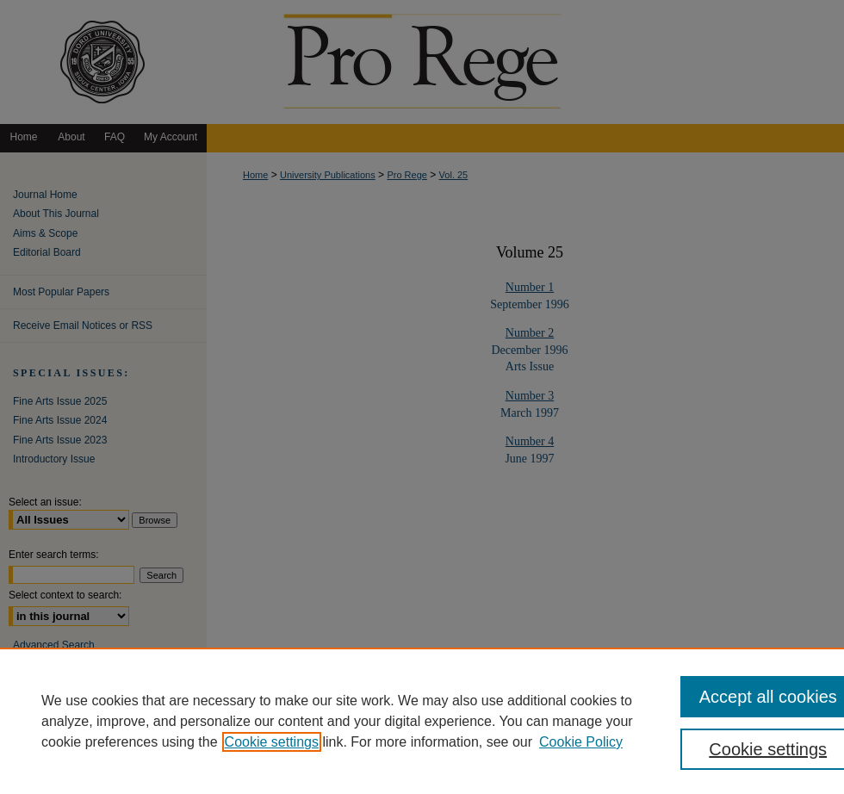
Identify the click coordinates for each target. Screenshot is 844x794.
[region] (422, 721)
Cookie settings (272, 742)
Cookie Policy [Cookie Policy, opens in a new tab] (581, 742)
